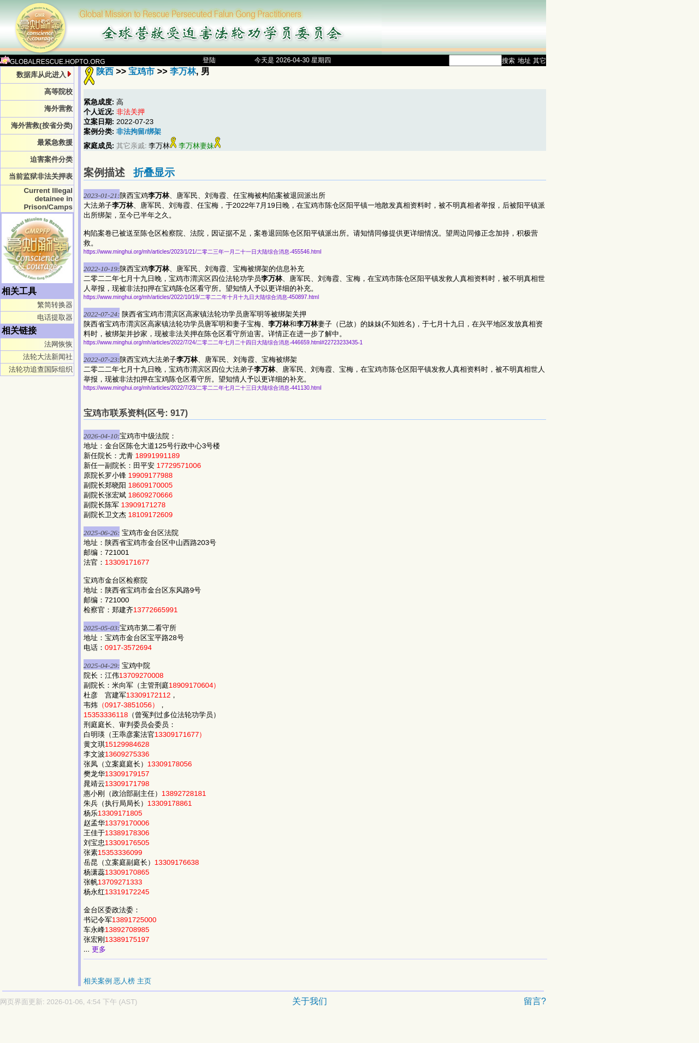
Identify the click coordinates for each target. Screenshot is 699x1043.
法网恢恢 (58, 344)
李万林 (183, 71)
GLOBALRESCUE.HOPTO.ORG (52, 62)
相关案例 (98, 981)
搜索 (508, 61)
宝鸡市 (141, 71)
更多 (99, 949)
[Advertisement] (235, 1030)
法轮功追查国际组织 (41, 369)
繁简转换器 (55, 305)
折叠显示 (154, 172)
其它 (539, 61)
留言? (535, 1001)
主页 (144, 981)
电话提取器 (55, 317)
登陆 (209, 60)
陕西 (105, 71)
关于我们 (309, 1001)
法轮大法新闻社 (48, 357)
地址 (524, 61)
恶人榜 (124, 981)
